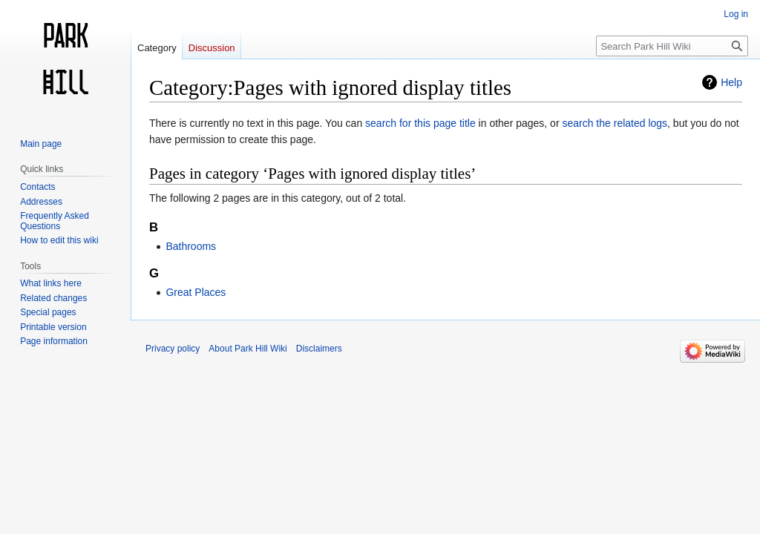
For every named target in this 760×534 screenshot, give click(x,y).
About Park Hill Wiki (247, 348)
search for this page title (420, 123)
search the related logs (614, 123)
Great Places (196, 292)
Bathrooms (191, 246)
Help (731, 82)
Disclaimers (319, 348)
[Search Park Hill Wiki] (672, 46)
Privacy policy (172, 348)
